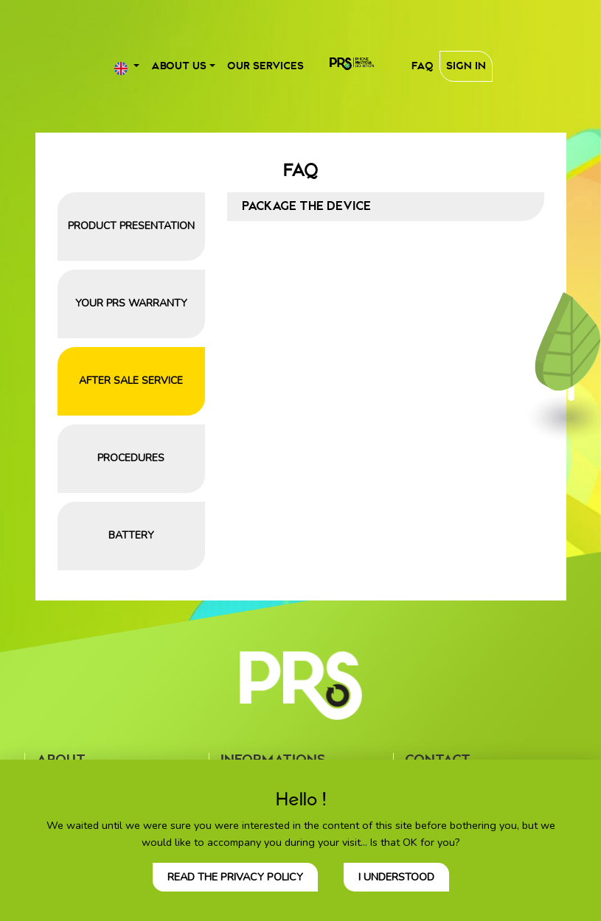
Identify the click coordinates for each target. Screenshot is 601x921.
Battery (131, 535)
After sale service (131, 381)
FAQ (422, 66)
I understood (396, 876)
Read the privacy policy (235, 876)
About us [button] (178, 66)
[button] (126, 66)
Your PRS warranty (131, 303)
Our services (265, 66)
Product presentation (131, 226)
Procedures (130, 458)
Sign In (466, 66)
